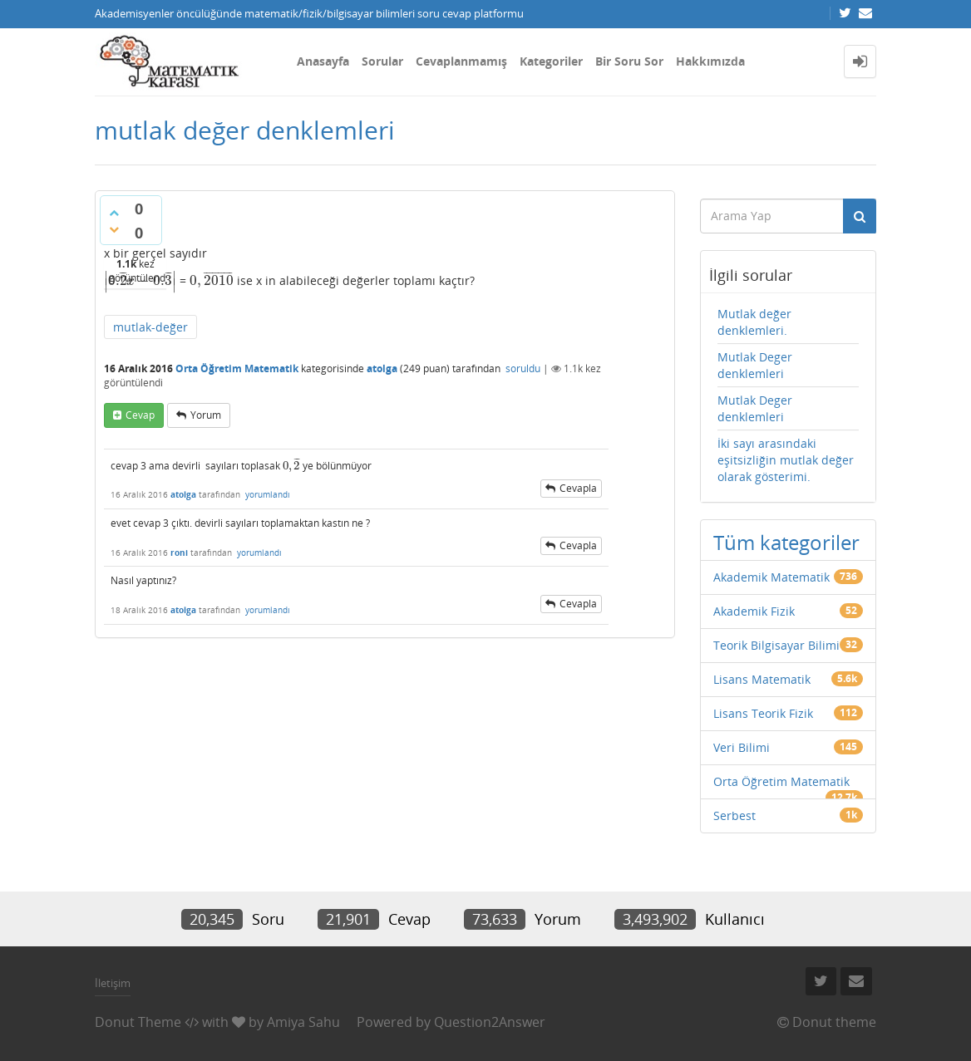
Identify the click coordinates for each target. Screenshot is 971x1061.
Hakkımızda (710, 61)
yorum (205, 415)
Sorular (382, 61)
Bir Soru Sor (629, 61)
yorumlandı (267, 494)
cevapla (578, 488)
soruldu (522, 368)
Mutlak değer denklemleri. (754, 322)
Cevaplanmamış (461, 61)
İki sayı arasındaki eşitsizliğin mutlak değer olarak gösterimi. (785, 459)
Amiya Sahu (303, 1022)
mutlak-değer (150, 327)
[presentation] (140, 280)
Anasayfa (323, 61)
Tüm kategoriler (786, 542)
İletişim (113, 982)
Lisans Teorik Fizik (763, 713)
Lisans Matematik (762, 679)
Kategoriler (551, 61)
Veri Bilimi (741, 747)
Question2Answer (489, 1022)
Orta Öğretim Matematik (236, 368)
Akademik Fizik (754, 611)
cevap (140, 415)
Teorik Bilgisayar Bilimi (776, 645)
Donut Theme (138, 1022)
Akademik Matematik (771, 577)
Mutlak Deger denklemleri (754, 365)
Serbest (734, 815)
